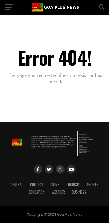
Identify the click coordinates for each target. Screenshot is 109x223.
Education (37, 192)
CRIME (54, 184)
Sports (92, 184)
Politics (36, 184)
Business (79, 192)
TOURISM (72, 184)
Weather (58, 192)
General (17, 184)
